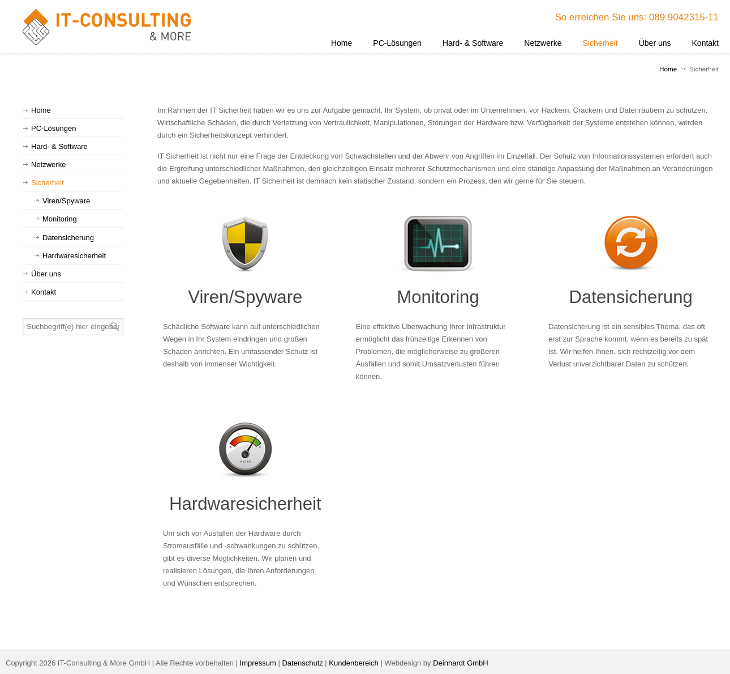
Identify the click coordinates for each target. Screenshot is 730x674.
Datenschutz (302, 663)
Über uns (46, 274)
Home (668, 68)
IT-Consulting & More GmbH (107, 27)
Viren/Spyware (245, 297)
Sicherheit (47, 182)
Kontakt (43, 292)
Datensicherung (630, 297)
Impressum (258, 663)
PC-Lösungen (53, 128)
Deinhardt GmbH (460, 663)
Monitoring (438, 297)
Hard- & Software (59, 146)
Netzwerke (48, 164)
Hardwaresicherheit (245, 504)
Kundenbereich (353, 663)
